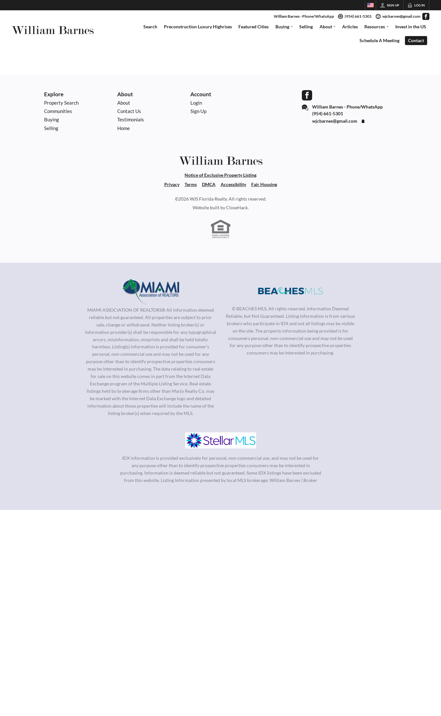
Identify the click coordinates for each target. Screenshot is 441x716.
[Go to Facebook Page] (425, 16)
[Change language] (370, 5)
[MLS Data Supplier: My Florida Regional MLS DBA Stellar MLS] (221, 440)
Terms (191, 184)
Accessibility (233, 184)
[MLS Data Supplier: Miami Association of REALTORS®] (151, 291)
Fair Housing (264, 184)
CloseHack (237, 207)
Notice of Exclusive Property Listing (220, 175)
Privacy (171, 184)
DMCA (209, 184)
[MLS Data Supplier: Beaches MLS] (291, 291)
